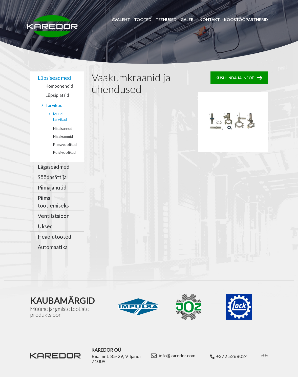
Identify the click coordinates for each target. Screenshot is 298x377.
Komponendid (59, 86)
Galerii (188, 19)
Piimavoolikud (65, 144)
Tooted (143, 19)
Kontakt (210, 19)
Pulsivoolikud (64, 152)
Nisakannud (62, 128)
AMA (264, 355)
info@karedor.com (177, 355)
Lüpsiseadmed (54, 77)
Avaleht (121, 19)
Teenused (166, 19)
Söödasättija (52, 177)
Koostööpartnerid (246, 19)
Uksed (45, 226)
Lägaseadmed (54, 166)
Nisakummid (63, 136)
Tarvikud (53, 105)
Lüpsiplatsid (57, 95)
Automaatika (53, 247)
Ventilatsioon (54, 216)
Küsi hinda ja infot (235, 78)
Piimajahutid (52, 187)
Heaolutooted (54, 236)
